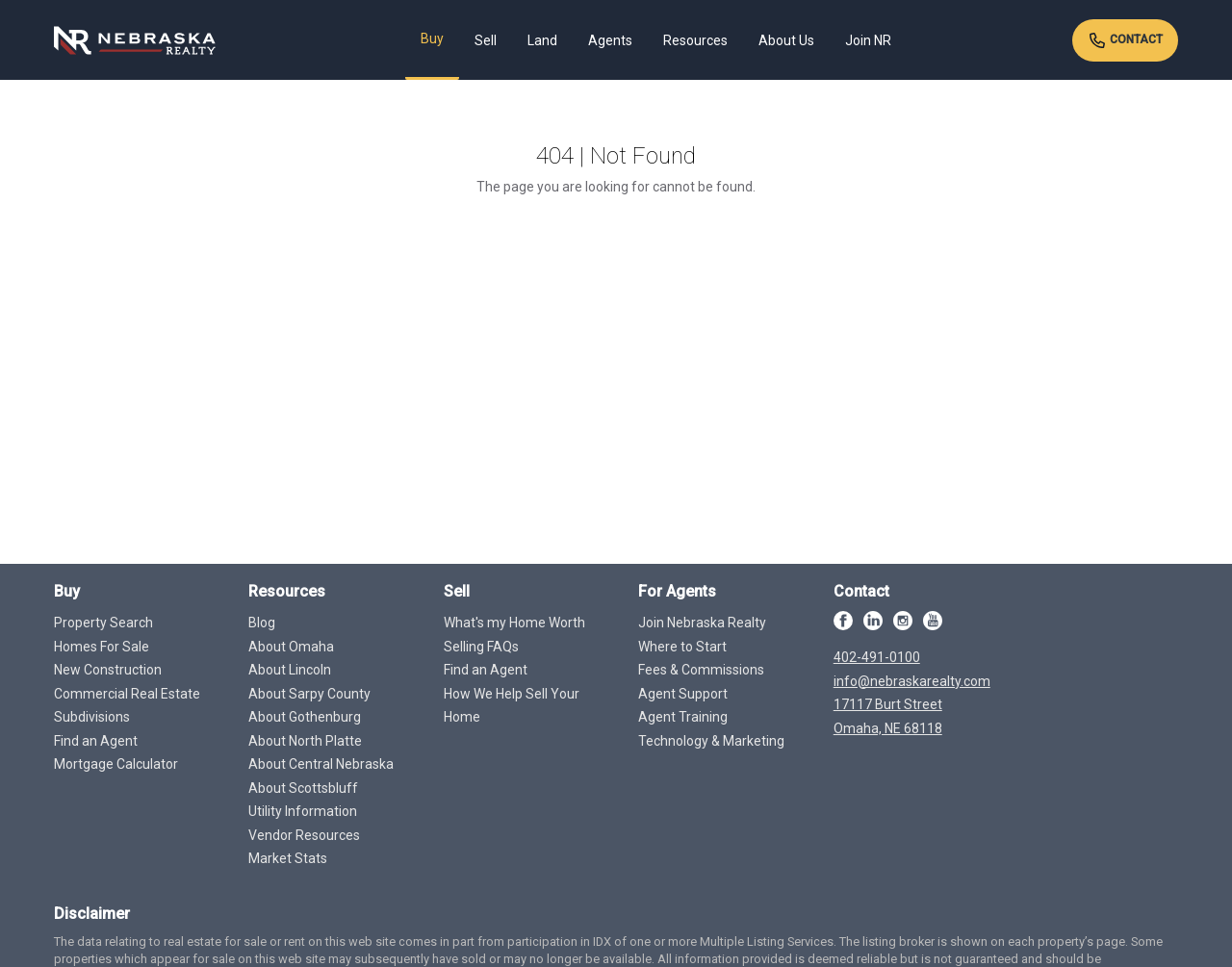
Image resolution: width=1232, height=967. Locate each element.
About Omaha (291, 646)
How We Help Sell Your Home (511, 705)
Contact (1125, 40)
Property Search (103, 622)
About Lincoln (289, 669)
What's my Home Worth (514, 622)
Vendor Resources (304, 835)
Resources (695, 40)
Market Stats (287, 858)
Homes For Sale (101, 646)
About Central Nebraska (321, 764)
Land (542, 40)
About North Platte (305, 741)
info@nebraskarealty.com (912, 681)
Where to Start (682, 646)
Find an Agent (96, 741)
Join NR (868, 40)
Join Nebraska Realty (702, 622)
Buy (432, 38)
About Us (786, 40)
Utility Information (302, 811)
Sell (486, 40)
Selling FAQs (481, 646)
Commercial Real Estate (127, 693)
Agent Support (683, 693)
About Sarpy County (309, 693)
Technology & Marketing (711, 741)
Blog (261, 622)
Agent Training (683, 717)
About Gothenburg (304, 717)
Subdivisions (92, 717)
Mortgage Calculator (116, 764)
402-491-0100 (877, 657)
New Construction (108, 669)
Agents (610, 40)
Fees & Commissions (701, 669)
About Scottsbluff (303, 788)
